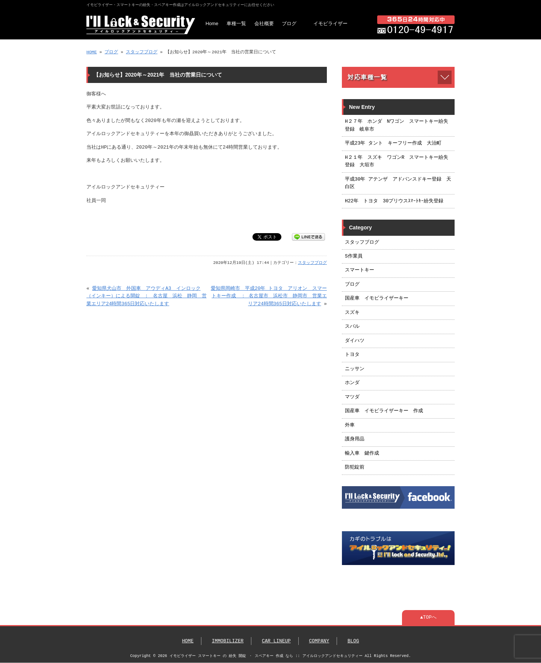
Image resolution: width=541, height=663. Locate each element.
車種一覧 (236, 23)
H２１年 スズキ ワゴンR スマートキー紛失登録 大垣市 (396, 161)
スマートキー (359, 270)
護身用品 (354, 439)
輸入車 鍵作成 (362, 453)
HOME (91, 52)
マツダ (352, 397)
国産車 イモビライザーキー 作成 (384, 411)
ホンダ (352, 383)
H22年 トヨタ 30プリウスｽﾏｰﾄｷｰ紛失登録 (394, 201)
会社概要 (264, 23)
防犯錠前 (354, 467)
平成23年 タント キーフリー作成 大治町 (393, 143)
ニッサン (354, 369)
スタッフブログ (141, 52)
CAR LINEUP (276, 641)
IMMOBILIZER (227, 641)
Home (212, 23)
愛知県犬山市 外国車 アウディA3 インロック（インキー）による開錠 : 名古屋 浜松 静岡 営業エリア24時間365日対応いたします (146, 296)
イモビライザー (330, 23)
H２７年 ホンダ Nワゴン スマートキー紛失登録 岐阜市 (396, 125)
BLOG (353, 641)
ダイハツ (354, 341)
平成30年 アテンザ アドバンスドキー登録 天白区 (398, 183)
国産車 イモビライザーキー (376, 298)
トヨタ (352, 354)
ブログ (289, 23)
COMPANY (319, 641)
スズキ (352, 312)
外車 (350, 425)
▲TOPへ (428, 617)
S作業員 (354, 256)
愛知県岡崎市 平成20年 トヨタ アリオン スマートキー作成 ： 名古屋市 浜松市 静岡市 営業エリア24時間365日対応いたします (269, 296)
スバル (352, 326)
